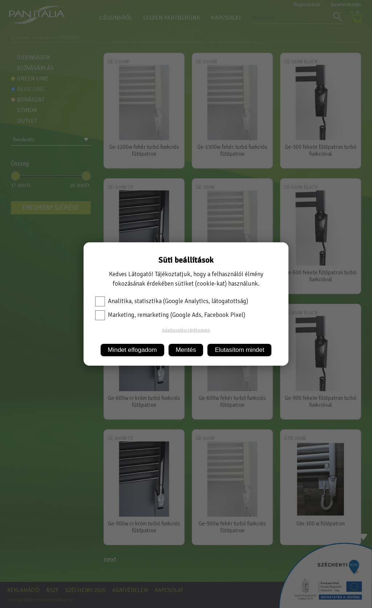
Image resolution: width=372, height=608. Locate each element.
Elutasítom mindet (239, 349)
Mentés (186, 349)
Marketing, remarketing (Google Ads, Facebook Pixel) (170, 315)
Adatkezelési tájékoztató (186, 330)
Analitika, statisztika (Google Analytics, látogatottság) (171, 301)
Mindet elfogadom (132, 349)
